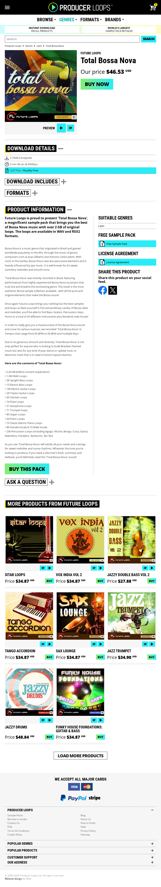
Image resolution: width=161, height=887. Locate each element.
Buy (49, 581)
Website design (13, 878)
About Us (86, 819)
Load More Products (80, 756)
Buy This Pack (27, 468)
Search (148, 39)
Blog (83, 815)
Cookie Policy (14, 834)
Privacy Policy (88, 830)
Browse (45, 19)
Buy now (97, 84)
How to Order (88, 823)
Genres (66, 19)
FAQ (9, 826)
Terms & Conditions (18, 830)
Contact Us (13, 823)
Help (83, 826)
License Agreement (117, 262)
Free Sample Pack (116, 244)
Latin (101, 226)
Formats (89, 19)
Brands (113, 19)
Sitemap (85, 834)
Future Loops (91, 53)
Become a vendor (17, 819)
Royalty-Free (30, 170)
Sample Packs (15, 815)
